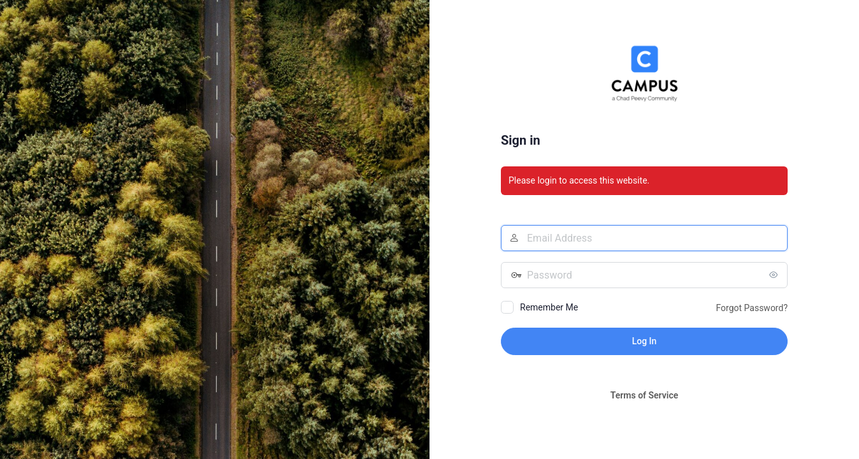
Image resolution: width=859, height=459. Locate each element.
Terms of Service (644, 395)
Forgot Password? (752, 308)
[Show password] (775, 275)
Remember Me (549, 307)
